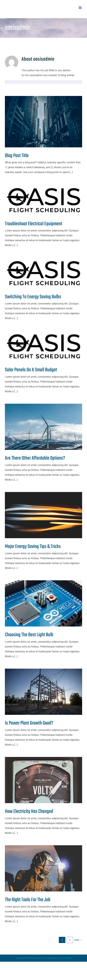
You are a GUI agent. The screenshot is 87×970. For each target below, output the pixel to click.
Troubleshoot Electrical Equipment (33, 224)
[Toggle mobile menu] (80, 7)
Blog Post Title (17, 156)
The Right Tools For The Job (27, 900)
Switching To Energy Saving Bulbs (33, 297)
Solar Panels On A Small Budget (31, 370)
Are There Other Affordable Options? (35, 458)
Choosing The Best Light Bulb (29, 635)
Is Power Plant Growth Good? (29, 723)
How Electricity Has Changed (29, 811)
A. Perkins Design (64, 958)
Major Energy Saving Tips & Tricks (33, 546)
